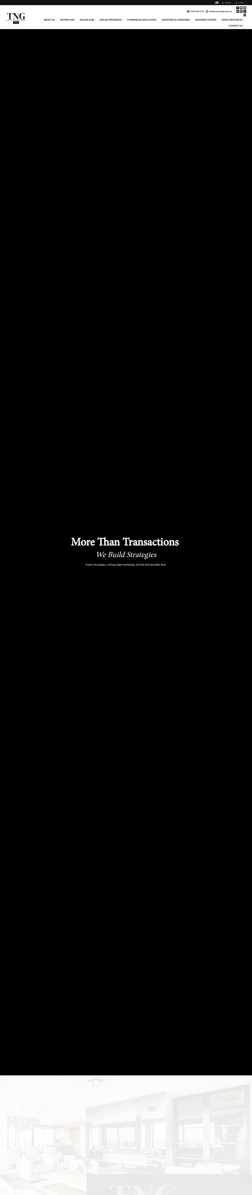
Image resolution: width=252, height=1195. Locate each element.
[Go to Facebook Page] (237, 7)
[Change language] (217, 2)
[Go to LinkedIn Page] (237, 11)
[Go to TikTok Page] (244, 11)
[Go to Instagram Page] (241, 7)
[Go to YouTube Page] (244, 7)
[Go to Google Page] (244, 15)
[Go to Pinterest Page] (241, 11)
